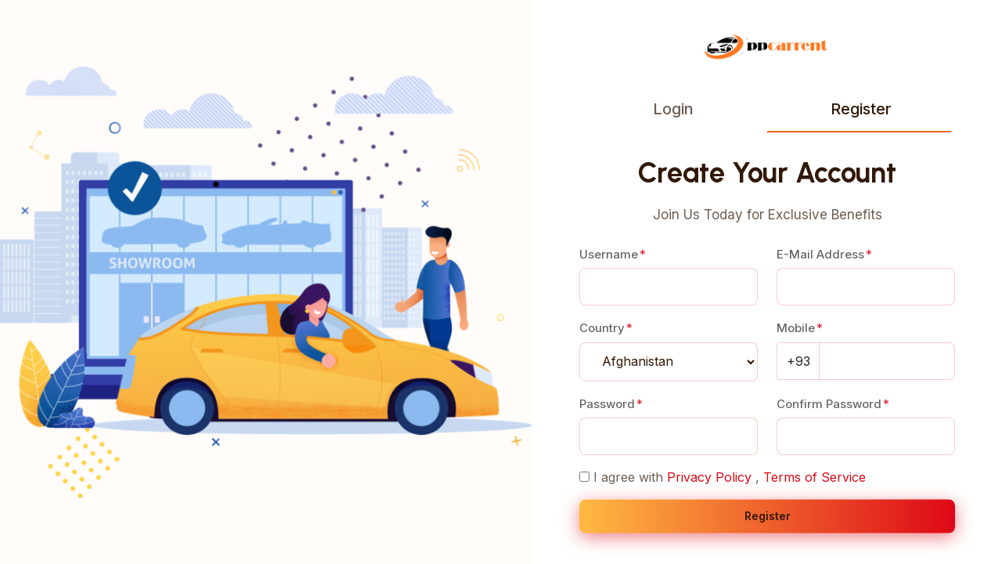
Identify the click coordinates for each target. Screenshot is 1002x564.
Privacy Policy (709, 477)
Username (608, 254)
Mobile (796, 327)
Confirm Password (829, 403)
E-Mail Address (820, 254)
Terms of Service (814, 477)
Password (607, 403)
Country (602, 327)
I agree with (628, 477)
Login (673, 108)
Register (861, 108)
